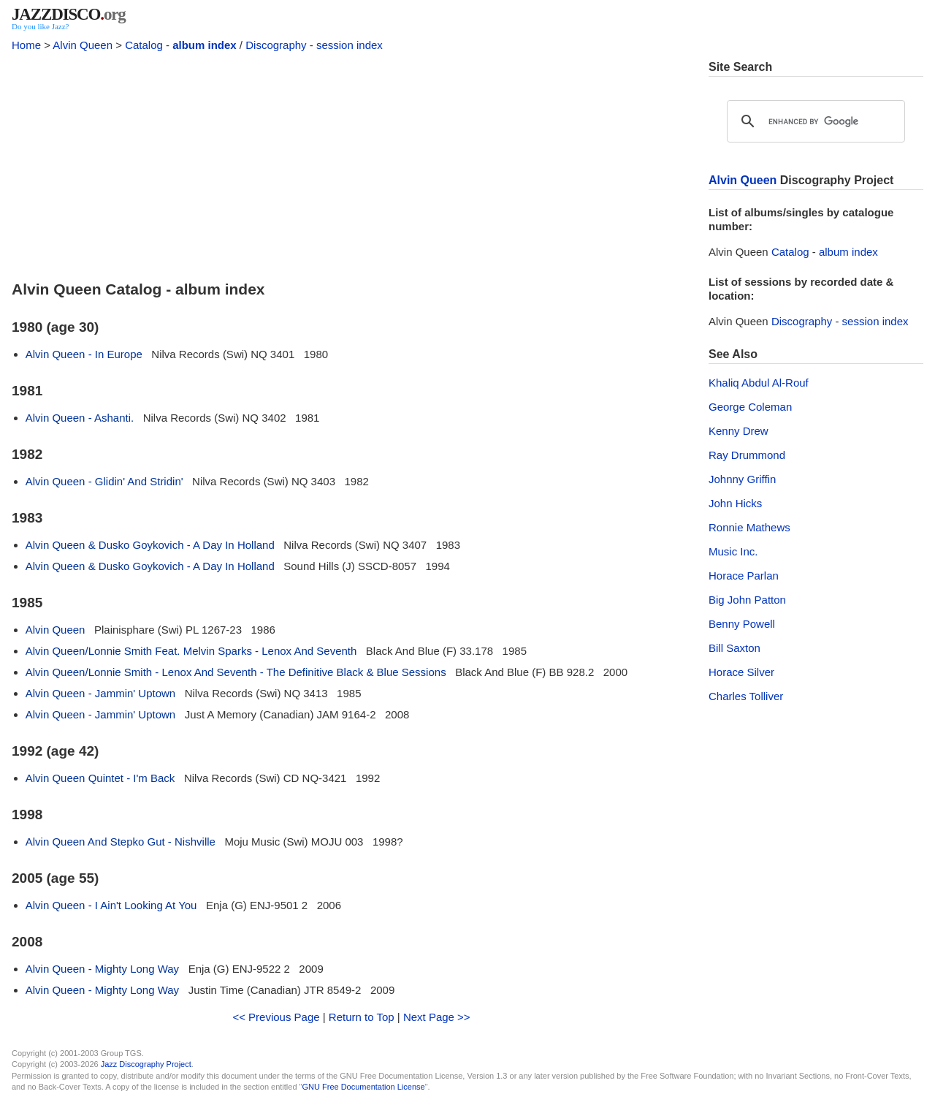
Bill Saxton (734, 648)
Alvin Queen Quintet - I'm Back (100, 778)
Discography (275, 45)
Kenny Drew (738, 431)
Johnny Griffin (742, 479)
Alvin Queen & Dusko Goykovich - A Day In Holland (150, 545)
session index (349, 45)
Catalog (144, 45)
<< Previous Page (275, 1017)
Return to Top (361, 1017)
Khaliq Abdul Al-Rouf (759, 382)
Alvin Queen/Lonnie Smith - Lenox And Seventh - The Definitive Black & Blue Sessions (236, 672)
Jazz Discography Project (146, 1064)
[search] (813, 121)
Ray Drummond (747, 455)
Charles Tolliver (746, 696)
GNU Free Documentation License (363, 1086)
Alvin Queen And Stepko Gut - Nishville (120, 841)
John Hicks (735, 503)
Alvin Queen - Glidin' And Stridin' (104, 481)
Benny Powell (742, 624)
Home (26, 45)
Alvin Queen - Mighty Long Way (102, 968)
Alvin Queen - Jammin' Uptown (100, 693)
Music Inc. (733, 551)
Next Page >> (436, 1017)
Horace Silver (741, 672)
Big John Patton (747, 599)
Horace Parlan (744, 575)
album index (204, 45)
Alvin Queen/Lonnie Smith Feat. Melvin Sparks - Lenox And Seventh (191, 651)
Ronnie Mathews (749, 527)
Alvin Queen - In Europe (84, 354)
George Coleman (750, 406)
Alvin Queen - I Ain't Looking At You (111, 905)
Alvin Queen (82, 45)
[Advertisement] (351, 162)
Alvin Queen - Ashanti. (80, 417)
